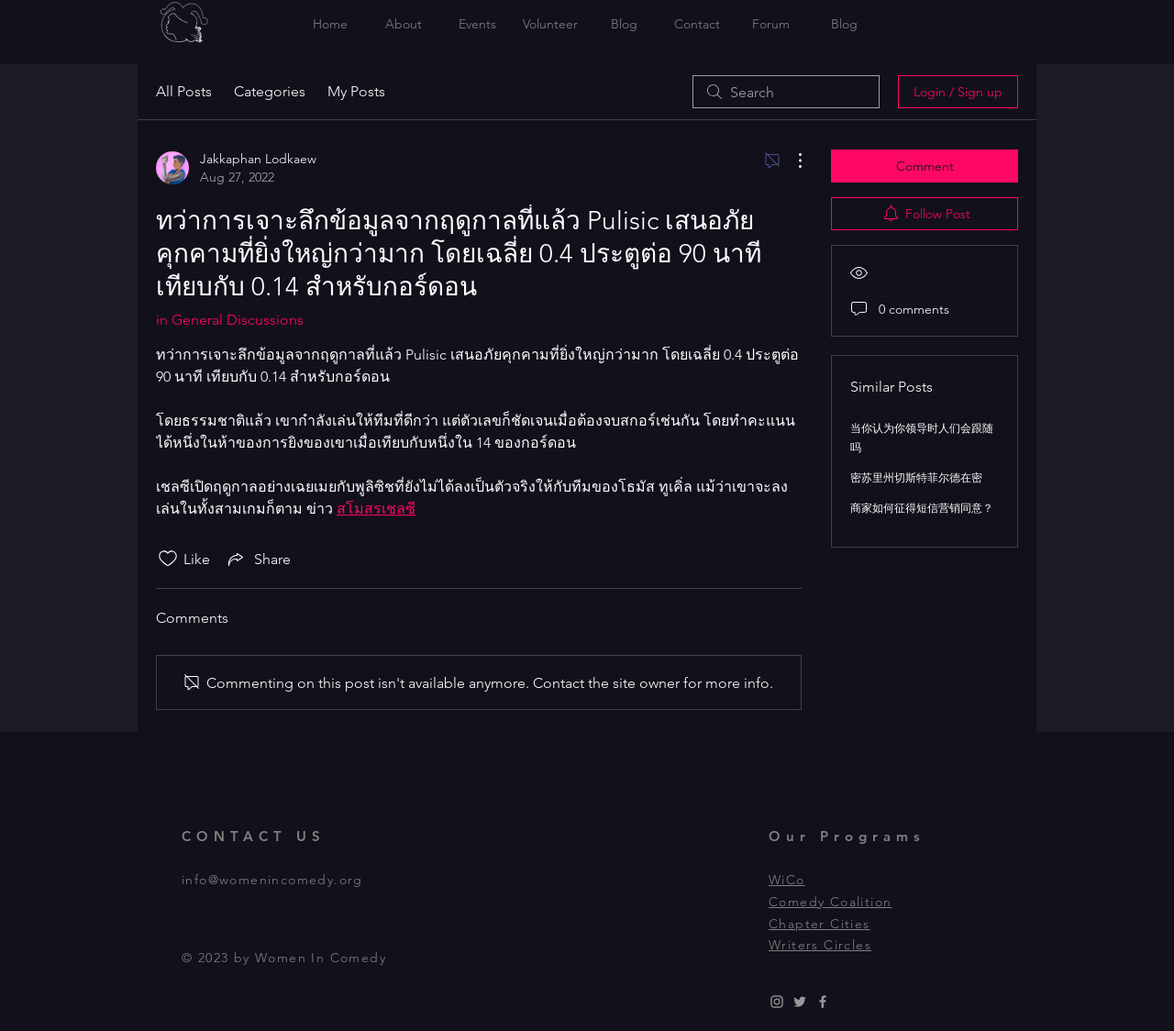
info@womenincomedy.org (272, 879)
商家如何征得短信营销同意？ (921, 508)
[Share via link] (258, 559)
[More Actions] (791, 161)
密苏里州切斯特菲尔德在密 (916, 477)
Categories (269, 91)
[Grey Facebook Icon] (822, 1001)
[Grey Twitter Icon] (800, 1001)
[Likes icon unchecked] (168, 559)
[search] (786, 91)
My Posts (356, 91)
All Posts (184, 91)
